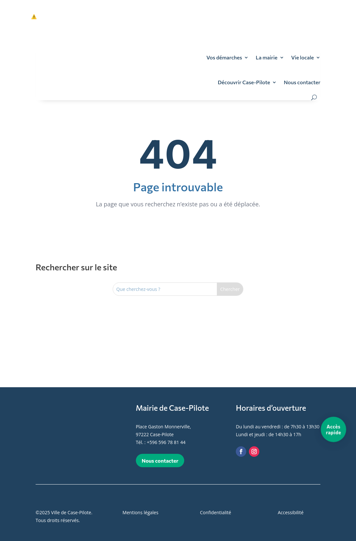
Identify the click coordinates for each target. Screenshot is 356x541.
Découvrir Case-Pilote (244, 82)
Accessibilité (290, 512)
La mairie (266, 57)
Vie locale (302, 57)
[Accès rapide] (333, 429)
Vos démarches (224, 57)
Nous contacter (302, 82)
